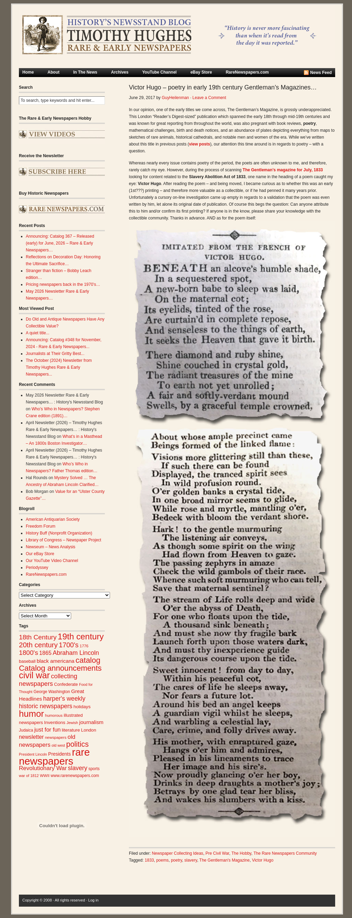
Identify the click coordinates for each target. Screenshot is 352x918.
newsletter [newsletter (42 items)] (31, 737)
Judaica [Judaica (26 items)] (26, 730)
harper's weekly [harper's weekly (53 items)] (64, 698)
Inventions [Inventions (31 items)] (54, 722)
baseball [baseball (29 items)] (27, 661)
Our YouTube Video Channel (52, 560)
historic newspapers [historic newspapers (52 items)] (45, 706)
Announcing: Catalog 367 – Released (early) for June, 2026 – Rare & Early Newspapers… (60, 243)
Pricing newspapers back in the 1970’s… (63, 284)
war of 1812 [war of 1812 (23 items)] (29, 776)
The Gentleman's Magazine (224, 860)
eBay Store (201, 72)
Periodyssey (37, 567)
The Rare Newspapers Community (285, 853)
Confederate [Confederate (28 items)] (66, 684)
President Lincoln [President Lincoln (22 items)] (33, 754)
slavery (190, 860)
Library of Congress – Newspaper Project (63, 540)
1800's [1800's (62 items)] (28, 652)
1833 (149, 860)
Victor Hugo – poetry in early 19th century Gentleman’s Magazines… (223, 87)
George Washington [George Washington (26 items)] (51, 691)
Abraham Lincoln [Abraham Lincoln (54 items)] (76, 652)
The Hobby (241, 853)
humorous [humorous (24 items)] (54, 715)
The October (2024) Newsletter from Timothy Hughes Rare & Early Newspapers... (59, 367)
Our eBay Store (40, 553)
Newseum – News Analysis (50, 546)
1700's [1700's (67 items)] (68, 645)
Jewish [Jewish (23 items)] (72, 723)
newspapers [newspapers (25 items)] (56, 737)
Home (28, 72)
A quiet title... (38, 333)
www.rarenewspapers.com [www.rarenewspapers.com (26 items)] (75, 775)
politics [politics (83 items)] (77, 744)
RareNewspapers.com (247, 72)
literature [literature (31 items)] (71, 730)
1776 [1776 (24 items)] (84, 646)
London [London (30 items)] (88, 730)
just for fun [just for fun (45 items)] (47, 729)
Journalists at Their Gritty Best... (55, 353)
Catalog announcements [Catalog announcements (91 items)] (60, 668)
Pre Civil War (217, 853)
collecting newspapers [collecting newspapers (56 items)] (48, 679)
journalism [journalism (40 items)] (91, 722)
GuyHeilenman (175, 97)
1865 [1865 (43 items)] (45, 653)
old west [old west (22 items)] (58, 745)
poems (162, 860)
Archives (120, 72)
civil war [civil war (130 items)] (34, 675)
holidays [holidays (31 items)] (82, 706)
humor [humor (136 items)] (31, 714)
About (53, 72)
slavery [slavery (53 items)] (77, 768)
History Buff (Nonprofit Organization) (59, 533)
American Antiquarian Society (53, 519)
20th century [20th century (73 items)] (38, 645)
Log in (93, 900)
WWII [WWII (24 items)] (45, 776)
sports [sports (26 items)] (94, 768)
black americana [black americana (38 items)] (56, 661)
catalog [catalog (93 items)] (88, 660)
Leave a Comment (209, 97)
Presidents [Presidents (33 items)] (59, 754)
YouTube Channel (159, 72)
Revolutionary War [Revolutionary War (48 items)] (43, 768)
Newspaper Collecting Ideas (177, 853)
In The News (85, 72)
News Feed (321, 72)
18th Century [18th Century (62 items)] (38, 637)
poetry (176, 860)
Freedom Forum (40, 526)
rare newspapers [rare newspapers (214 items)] (54, 756)
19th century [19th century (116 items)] (81, 636)
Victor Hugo (262, 860)
